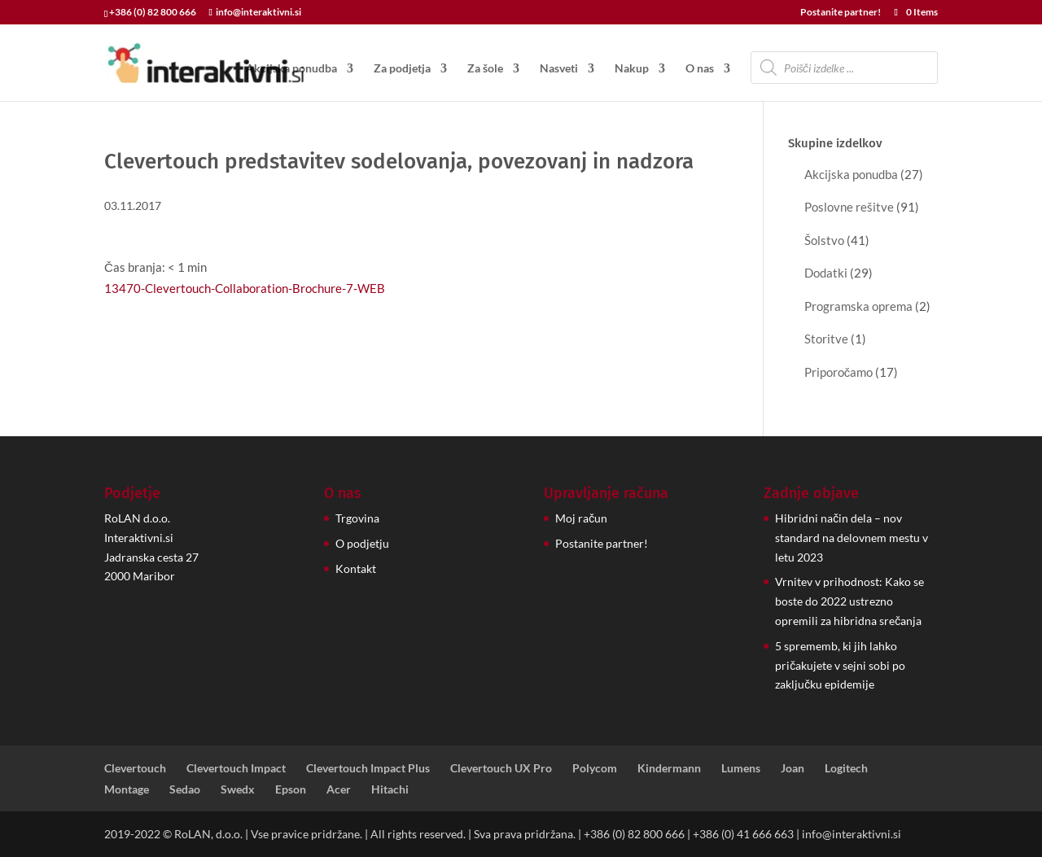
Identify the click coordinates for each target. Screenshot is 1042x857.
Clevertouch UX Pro (501, 768)
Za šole (485, 69)
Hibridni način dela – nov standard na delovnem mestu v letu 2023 (851, 537)
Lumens (740, 768)
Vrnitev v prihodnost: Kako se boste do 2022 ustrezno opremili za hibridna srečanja (849, 601)
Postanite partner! (840, 12)
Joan (792, 768)
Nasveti (559, 69)
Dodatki (825, 272)
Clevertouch (135, 768)
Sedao (184, 789)
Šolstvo (824, 240)
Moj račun (581, 518)
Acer (338, 789)
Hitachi (390, 789)
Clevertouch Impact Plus (368, 768)
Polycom (594, 768)
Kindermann (669, 768)
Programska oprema (858, 306)
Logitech (846, 768)
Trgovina (357, 518)
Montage (126, 789)
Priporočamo (838, 372)
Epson (290, 789)
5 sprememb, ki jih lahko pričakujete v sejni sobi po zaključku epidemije (840, 665)
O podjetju (362, 543)
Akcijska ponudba (291, 69)
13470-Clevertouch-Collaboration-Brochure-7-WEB (244, 288)
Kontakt (355, 568)
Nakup (632, 69)
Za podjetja (402, 69)
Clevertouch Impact (236, 768)
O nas (699, 69)
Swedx (238, 789)
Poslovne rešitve (849, 206)
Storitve (826, 338)
